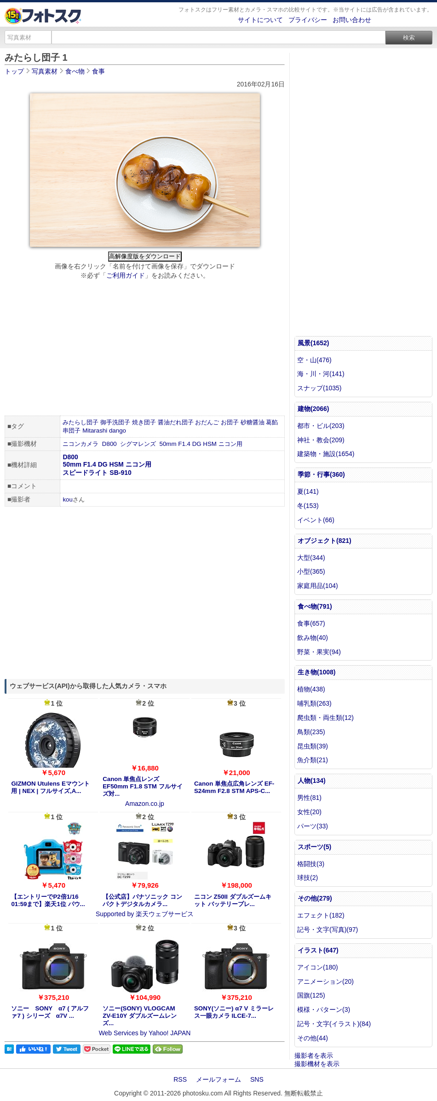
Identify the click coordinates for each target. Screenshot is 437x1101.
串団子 (71, 430)
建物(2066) (313, 408)
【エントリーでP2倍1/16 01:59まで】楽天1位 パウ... (48, 900)
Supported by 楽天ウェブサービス (145, 914)
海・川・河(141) (321, 373)
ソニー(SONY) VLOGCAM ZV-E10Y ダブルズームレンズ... (140, 1016)
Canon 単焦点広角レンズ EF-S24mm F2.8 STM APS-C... (234, 787)
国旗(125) (311, 995)
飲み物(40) (312, 637)
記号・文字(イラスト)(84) (334, 1023)
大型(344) (311, 557)
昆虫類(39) (312, 746)
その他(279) (315, 898)
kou (68, 499)
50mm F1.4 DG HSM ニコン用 (201, 443)
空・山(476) (314, 360)
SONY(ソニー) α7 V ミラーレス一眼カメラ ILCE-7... (234, 1012)
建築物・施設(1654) (325, 453)
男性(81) (309, 797)
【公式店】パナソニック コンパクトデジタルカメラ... (142, 900)
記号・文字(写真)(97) (327, 929)
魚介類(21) (312, 760)
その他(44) (312, 1038)
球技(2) (307, 877)
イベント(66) (315, 520)
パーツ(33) (312, 826)
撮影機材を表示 (316, 1063)
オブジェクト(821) (324, 540)
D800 (109, 443)
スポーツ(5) (314, 846)
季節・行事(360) (321, 474)
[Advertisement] (145, 349)
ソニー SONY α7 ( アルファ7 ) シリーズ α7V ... (50, 1012)
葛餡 (272, 422)
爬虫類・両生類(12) (325, 717)
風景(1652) (313, 343)
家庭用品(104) (317, 585)
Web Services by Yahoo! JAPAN (145, 1033)
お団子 (230, 422)
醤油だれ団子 (176, 422)
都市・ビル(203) (321, 425)
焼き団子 (144, 422)
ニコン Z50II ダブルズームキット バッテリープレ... (232, 900)
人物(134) (312, 780)
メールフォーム (218, 1079)
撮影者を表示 (313, 1055)
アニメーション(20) (325, 981)
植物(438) (311, 689)
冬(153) (308, 505)
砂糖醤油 (252, 422)
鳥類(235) (311, 732)
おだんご (207, 422)
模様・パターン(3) (323, 1009)
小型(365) (311, 571)
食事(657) (311, 623)
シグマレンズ (138, 443)
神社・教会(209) (321, 440)
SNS (257, 1079)
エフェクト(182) (321, 915)
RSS (180, 1079)
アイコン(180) (317, 967)
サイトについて (260, 19)
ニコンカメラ (80, 443)
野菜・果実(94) (319, 652)
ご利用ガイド (125, 275)
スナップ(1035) (319, 388)
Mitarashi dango (104, 430)
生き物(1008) (316, 672)
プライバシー (307, 19)
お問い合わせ (352, 19)
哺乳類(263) (314, 703)
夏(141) (308, 491)
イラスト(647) (318, 950)
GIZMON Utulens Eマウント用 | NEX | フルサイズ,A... (50, 787)
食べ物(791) (315, 606)
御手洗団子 (115, 422)
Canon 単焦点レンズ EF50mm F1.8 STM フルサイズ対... (142, 786)
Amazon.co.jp (144, 803)
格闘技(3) (310, 863)
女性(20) (309, 812)
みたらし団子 (80, 422)
